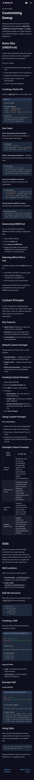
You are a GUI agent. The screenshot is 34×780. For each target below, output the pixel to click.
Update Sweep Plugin (26, 770)
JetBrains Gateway (6, 770)
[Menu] (31, 3)
